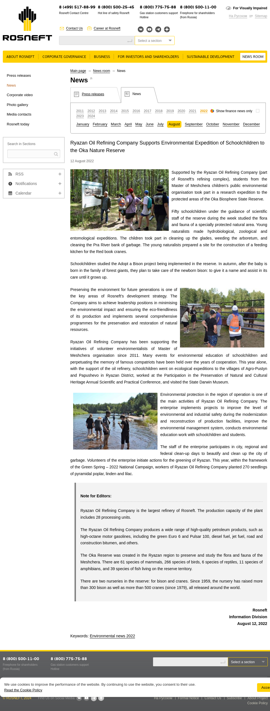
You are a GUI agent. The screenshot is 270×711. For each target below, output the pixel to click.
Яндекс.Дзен (167, 29)
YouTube (149, 29)
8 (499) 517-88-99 (77, 7)
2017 (147, 111)
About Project (258, 698)
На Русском (238, 16)
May (138, 124)
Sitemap (261, 16)
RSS (19, 174)
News (11, 85)
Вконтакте (141, 29)
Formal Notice (188, 698)
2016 (136, 111)
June (150, 124)
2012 (91, 111)
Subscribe (234, 698)
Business (102, 57)
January (82, 124)
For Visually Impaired (250, 8)
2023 (80, 116)
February (100, 124)
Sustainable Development (210, 57)
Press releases (19, 75)
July (160, 124)
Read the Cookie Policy (23, 690)
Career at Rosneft (107, 28)
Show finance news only (234, 111)
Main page (78, 71)
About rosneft (20, 57)
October (212, 124)
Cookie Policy (257, 703)
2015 (125, 111)
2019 (170, 111)
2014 (114, 111)
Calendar (23, 193)
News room (253, 57)
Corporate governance (64, 57)
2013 (102, 111)
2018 (159, 111)
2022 (204, 111)
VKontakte (79, 698)
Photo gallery (17, 105)
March (116, 124)
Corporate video (20, 95)
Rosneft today (18, 124)
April (128, 124)
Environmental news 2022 (112, 636)
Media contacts (19, 114)
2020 (181, 111)
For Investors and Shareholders (148, 57)
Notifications (26, 183)
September (194, 124)
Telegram (158, 29)
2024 (91, 116)
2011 (80, 111)
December (251, 124)
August (174, 124)
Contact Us (74, 28)
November (231, 124)
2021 (192, 111)
